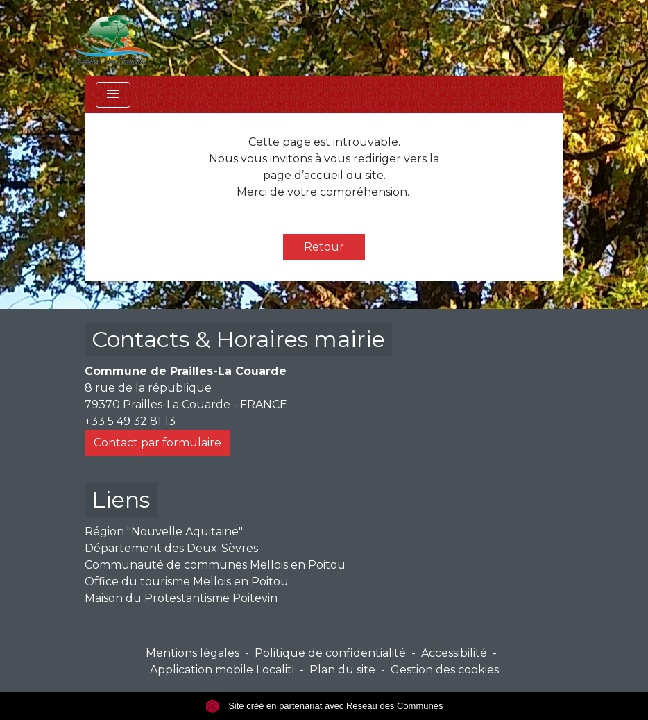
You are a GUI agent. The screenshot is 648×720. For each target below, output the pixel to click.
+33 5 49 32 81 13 (130, 421)
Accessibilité (454, 653)
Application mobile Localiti (222, 669)
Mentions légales (192, 653)
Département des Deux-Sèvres (171, 548)
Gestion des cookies (445, 669)
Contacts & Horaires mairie (238, 339)
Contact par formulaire (157, 442)
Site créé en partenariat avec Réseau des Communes (324, 706)
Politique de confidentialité (330, 653)
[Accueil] (113, 38)
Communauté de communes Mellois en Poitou (215, 564)
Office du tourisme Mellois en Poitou (187, 581)
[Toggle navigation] (113, 95)
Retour (324, 246)
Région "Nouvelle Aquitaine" (164, 531)
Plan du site (342, 669)
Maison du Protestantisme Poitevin (181, 598)
